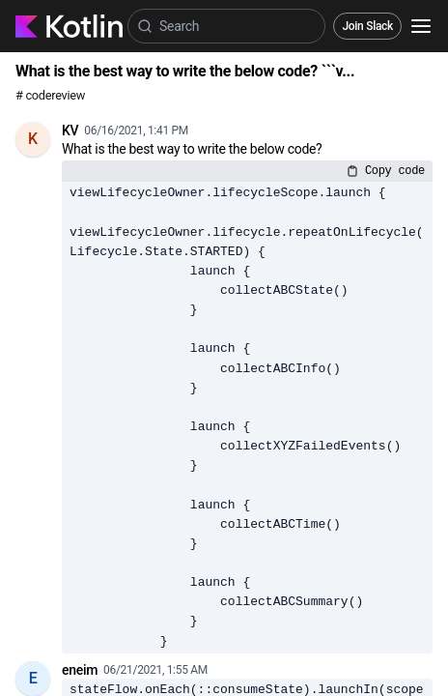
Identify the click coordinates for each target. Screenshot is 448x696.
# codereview (50, 95)
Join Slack (367, 26)
